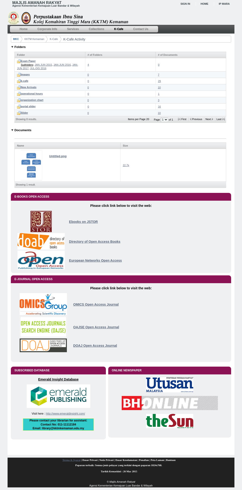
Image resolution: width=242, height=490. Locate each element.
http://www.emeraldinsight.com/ (65, 413)
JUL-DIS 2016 (38, 68)
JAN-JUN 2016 (62, 64)
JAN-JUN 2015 (43, 64)
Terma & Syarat (71, 460)
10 (159, 87)
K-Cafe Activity (74, 39)
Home (204, 3)
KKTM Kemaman (34, 39)
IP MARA (224, 3)
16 (159, 106)
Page (157, 119)
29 (159, 81)
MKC (16, 39)
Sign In (185, 3)
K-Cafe (54, 39)
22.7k (126, 165)
